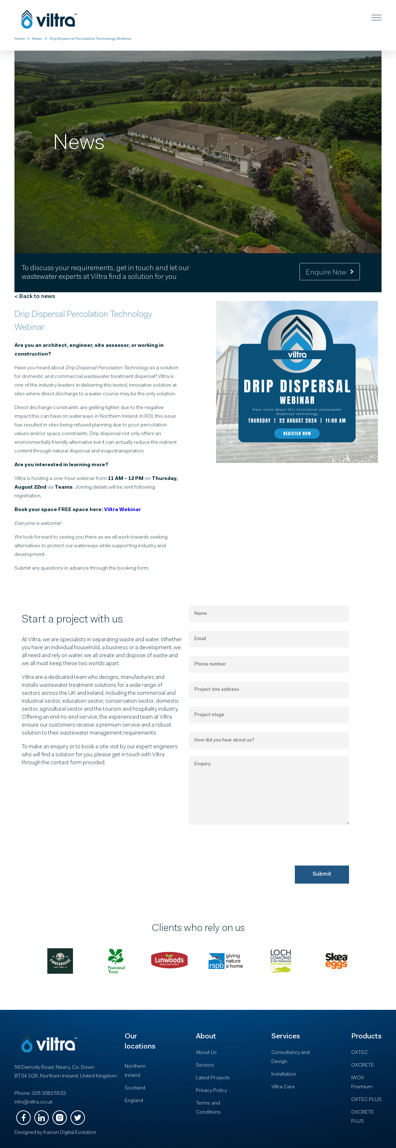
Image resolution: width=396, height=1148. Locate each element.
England (134, 1101)
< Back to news (34, 296)
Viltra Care (283, 1087)
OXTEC (359, 1052)
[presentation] (244, 866)
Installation (283, 1074)
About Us (206, 1052)
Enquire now (330, 272)
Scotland (135, 1088)
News (37, 39)
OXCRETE (362, 1065)
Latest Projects (213, 1078)
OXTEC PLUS (366, 1099)
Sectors (205, 1065)
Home (19, 39)
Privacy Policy (211, 1090)
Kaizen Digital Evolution (69, 1132)
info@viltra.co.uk (33, 1102)
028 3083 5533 (49, 1093)
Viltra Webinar (122, 510)
